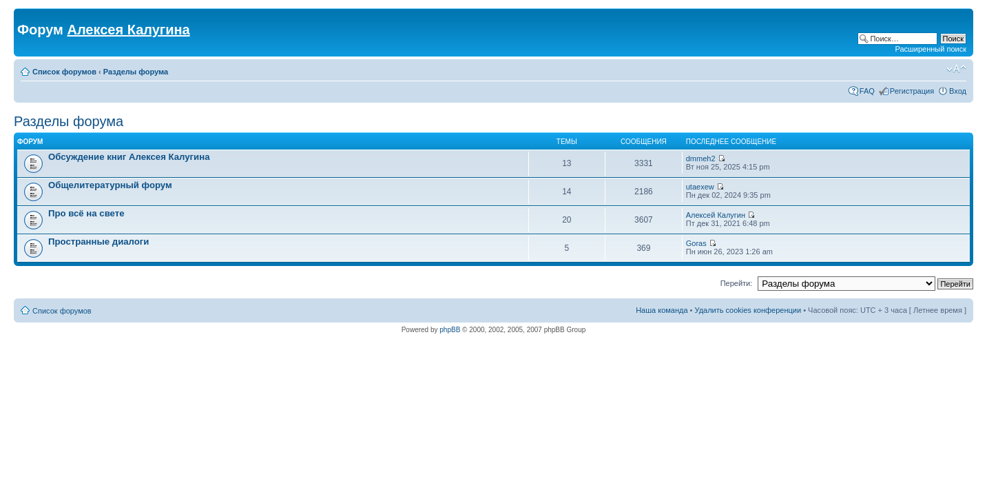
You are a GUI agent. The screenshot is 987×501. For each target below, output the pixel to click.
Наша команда (661, 310)
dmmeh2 (701, 158)
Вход (957, 91)
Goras (696, 243)
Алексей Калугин (715, 215)
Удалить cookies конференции (748, 310)
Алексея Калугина (128, 29)
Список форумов (64, 72)
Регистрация (912, 91)
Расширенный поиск (930, 49)
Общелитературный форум (110, 185)
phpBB (449, 330)
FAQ (867, 91)
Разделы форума (135, 72)
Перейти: (736, 283)
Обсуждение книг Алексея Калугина (129, 157)
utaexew (700, 187)
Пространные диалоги (98, 241)
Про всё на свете (86, 213)
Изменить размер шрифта (956, 69)
